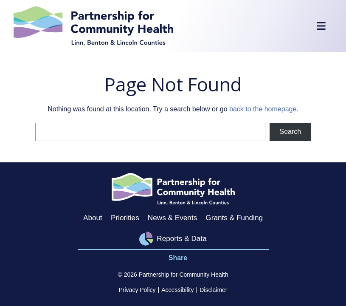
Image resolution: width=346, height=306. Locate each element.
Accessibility (177, 289)
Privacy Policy (136, 289)
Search (290, 131)
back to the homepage (262, 109)
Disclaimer (213, 289)
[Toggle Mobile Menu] (321, 26)
